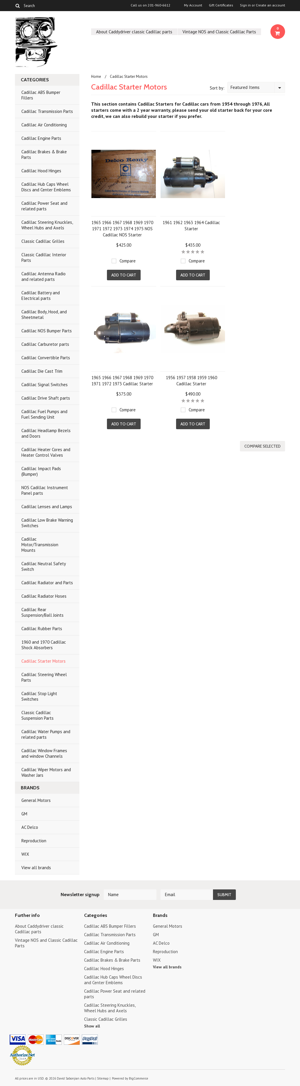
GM (24, 814)
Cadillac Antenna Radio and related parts (43, 276)
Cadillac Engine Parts (41, 138)
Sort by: (217, 88)
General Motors (36, 800)
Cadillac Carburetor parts (45, 344)
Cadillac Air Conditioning (44, 125)
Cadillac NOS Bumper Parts (46, 331)
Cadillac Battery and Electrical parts (40, 295)
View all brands (36, 867)
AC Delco (29, 827)
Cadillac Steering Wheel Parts (44, 677)
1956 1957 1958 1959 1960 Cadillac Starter (191, 380)
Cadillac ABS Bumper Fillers (40, 95)
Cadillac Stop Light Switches (39, 696)
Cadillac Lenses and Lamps (46, 506)
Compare (128, 261)
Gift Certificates (221, 5)
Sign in (245, 5)
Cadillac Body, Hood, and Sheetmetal (44, 314)
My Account (193, 5)
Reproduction (33, 840)
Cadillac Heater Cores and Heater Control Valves (45, 452)
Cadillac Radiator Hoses (44, 596)
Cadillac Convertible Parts (45, 357)
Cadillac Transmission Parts (47, 111)
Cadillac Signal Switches (44, 384)
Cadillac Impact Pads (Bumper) (41, 471)
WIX (25, 854)
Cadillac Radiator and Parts (47, 582)
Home (96, 76)
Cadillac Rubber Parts (41, 628)
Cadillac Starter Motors (43, 661)
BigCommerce (138, 1078)
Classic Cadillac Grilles (42, 241)
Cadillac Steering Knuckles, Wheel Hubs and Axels (47, 225)
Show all (92, 1026)
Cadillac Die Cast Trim (41, 371)
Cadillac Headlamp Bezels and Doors (46, 433)
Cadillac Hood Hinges (41, 170)
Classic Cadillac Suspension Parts (37, 715)
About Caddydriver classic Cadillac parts (134, 32)
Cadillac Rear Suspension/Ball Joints (42, 612)
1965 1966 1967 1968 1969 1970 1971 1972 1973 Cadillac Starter (122, 380)
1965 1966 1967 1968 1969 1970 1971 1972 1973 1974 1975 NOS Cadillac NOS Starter (122, 229)
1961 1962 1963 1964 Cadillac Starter (191, 225)
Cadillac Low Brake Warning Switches (47, 522)
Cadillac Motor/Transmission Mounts (39, 544)
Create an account (270, 5)
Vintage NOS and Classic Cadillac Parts (219, 32)
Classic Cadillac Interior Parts (43, 257)
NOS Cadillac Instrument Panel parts (44, 490)
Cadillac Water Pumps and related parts (45, 734)
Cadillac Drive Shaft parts (45, 398)
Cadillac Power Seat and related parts (44, 206)
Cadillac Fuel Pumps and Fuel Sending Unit (44, 414)
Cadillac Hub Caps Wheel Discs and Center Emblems (46, 187)
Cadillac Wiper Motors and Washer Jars (46, 772)
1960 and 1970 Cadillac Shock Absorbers (43, 644)
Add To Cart (123, 275)
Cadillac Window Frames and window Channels (44, 753)
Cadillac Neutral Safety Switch (43, 566)
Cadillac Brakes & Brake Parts (44, 154)
